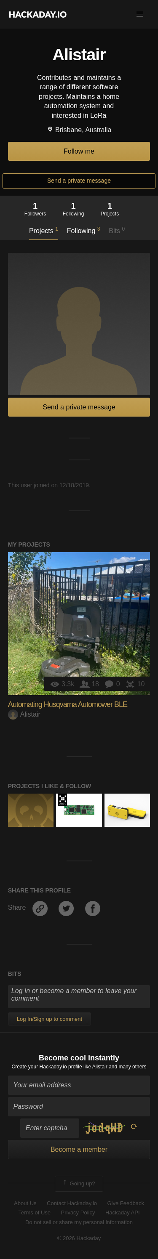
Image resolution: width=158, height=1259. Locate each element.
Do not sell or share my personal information (79, 1222)
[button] (140, 14)
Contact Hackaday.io (72, 1203)
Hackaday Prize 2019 (62, 800)
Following (83, 230)
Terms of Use (34, 1212)
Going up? (78, 1183)
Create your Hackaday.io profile (47, 1067)
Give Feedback (125, 1203)
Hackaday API (122, 1212)
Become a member (79, 1149)
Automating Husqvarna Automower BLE (67, 704)
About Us (25, 1203)
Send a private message (79, 180)
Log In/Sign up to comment (49, 1019)
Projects (43, 230)
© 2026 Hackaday (79, 1238)
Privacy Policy (78, 1212)
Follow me (79, 151)
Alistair (24, 714)
